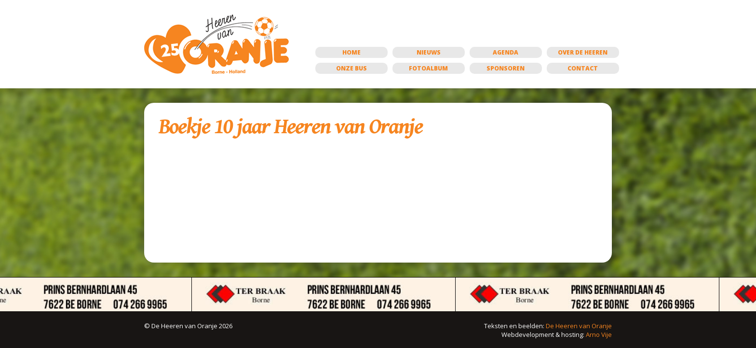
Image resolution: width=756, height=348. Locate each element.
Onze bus (351, 68)
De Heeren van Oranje (579, 325)
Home (351, 52)
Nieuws (429, 52)
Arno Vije (599, 334)
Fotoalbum (428, 68)
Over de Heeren (583, 52)
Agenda (505, 52)
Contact (582, 68)
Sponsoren (505, 68)
